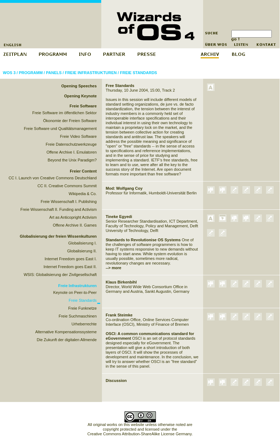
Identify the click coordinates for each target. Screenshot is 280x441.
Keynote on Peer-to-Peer (75, 292)
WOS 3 (9, 73)
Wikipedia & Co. (83, 194)
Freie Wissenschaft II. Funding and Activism (58, 209)
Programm (31, 73)
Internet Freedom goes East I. (71, 259)
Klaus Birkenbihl (121, 282)
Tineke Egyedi (119, 216)
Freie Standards (138, 73)
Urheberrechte (84, 324)
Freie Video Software (78, 136)
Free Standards (120, 85)
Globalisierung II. (82, 251)
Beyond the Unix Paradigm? (72, 160)
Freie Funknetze (82, 308)
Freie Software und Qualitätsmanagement (60, 128)
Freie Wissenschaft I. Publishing (69, 201)
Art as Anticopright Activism (73, 217)
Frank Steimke (119, 315)
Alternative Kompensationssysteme (66, 332)
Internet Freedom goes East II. (70, 267)
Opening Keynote (80, 96)
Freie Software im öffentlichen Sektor (64, 113)
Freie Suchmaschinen (78, 316)
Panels (54, 73)
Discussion (116, 380)
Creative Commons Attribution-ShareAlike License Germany (139, 434)
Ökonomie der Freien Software (70, 120)
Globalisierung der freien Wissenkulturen (58, 236)
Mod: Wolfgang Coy (124, 188)
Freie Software (83, 106)
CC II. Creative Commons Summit (67, 186)
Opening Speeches (79, 86)
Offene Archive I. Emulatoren (71, 152)
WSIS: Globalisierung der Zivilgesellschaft (60, 274)
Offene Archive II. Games (75, 225)
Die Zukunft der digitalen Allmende (67, 340)
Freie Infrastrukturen (91, 73)
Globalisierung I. (82, 243)
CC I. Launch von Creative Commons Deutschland (53, 178)
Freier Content (83, 171)
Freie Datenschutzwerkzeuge (71, 144)
